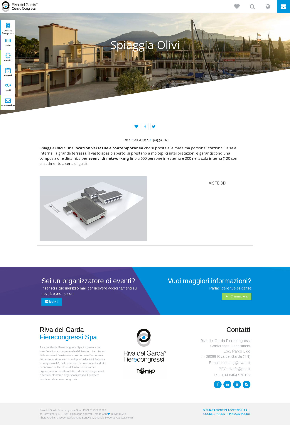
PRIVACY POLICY (239, 413)
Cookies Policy (214, 413)
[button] (236, 6)
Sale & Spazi (141, 140)
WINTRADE (120, 413)
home (126, 140)
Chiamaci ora (236, 296)
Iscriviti (51, 301)
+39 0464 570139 (236, 375)
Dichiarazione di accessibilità (225, 410)
